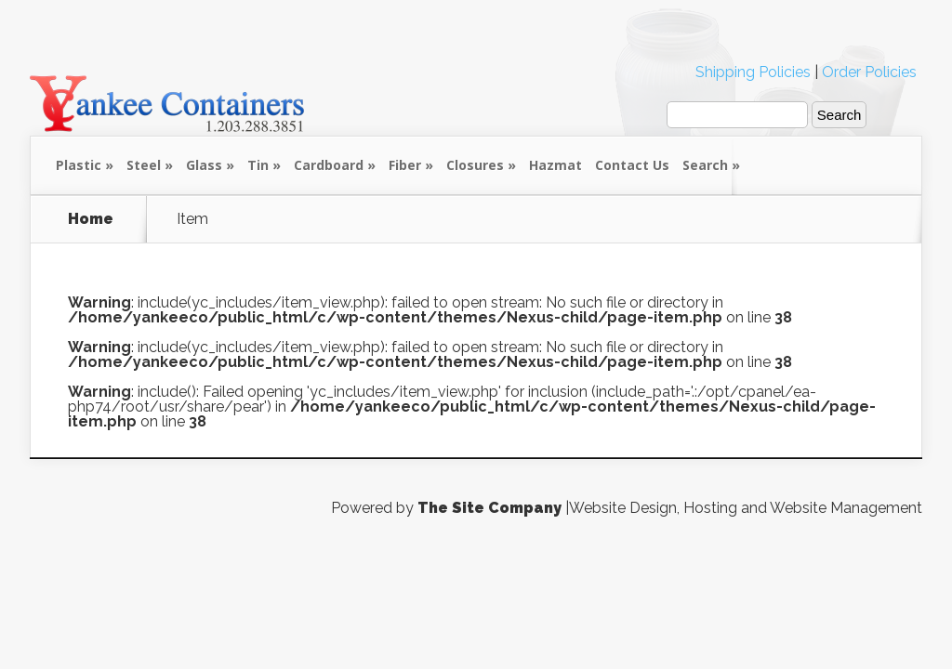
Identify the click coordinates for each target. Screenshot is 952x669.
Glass (204, 165)
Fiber (405, 165)
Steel (143, 165)
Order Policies (869, 72)
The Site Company (489, 508)
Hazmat (555, 165)
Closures (475, 165)
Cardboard (329, 165)
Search (705, 165)
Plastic (78, 165)
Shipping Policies (753, 72)
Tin (258, 165)
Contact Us (632, 165)
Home (90, 219)
